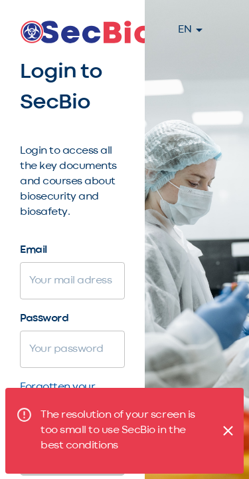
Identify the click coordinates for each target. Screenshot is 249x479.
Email (34, 250)
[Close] (228, 430)
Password (44, 318)
